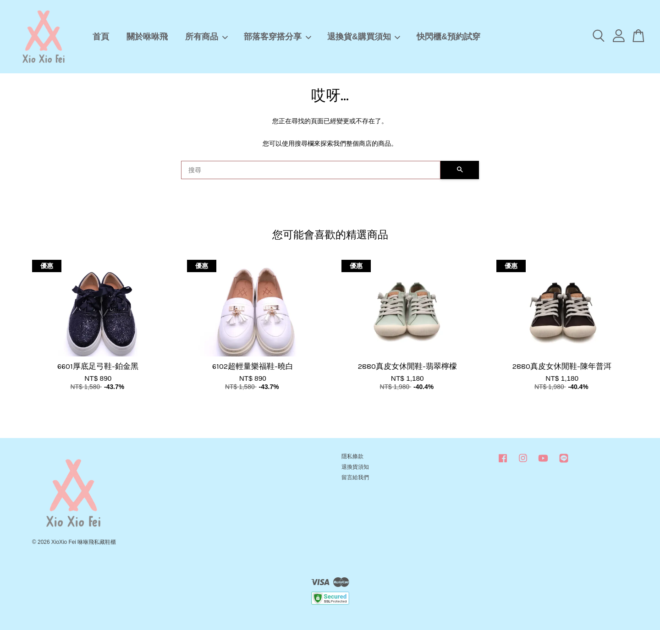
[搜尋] (310, 170)
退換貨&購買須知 (364, 36)
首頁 (101, 36)
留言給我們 (355, 477)
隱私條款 (352, 456)
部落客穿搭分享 (278, 36)
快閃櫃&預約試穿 (448, 36)
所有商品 (206, 36)
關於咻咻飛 (147, 36)
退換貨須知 (355, 467)
